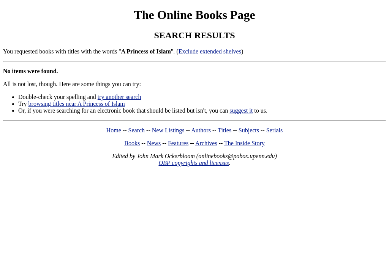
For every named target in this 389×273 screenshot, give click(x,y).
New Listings (168, 130)
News (154, 143)
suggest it (241, 110)
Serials (274, 130)
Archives (206, 143)
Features (178, 143)
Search (136, 130)
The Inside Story (244, 143)
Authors (201, 130)
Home (113, 130)
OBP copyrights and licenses (193, 163)
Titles (224, 130)
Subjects (249, 130)
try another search (119, 97)
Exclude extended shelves (210, 51)
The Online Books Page (194, 15)
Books (132, 143)
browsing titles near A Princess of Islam (76, 103)
